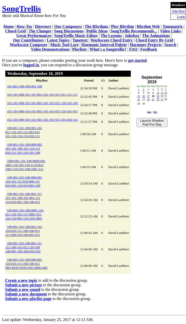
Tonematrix (173, 26)
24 (148, 99)
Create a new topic (21, 280)
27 (162, 99)
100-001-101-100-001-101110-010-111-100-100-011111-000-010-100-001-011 (23, 231)
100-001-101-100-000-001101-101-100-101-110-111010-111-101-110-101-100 (23, 148)
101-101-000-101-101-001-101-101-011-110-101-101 (42, 103)
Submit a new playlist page (28, 298)
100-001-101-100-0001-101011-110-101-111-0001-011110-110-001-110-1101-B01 (24, 214)
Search (170, 45)
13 (162, 92)
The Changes (40, 31)
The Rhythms (96, 26)
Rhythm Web (148, 26)
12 (158, 92)
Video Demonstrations (50, 49)
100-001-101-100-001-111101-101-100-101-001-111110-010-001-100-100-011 (23, 198)
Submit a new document (26, 294)
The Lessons (111, 35)
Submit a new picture (23, 285)
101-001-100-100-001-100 (24, 86)
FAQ (133, 49)
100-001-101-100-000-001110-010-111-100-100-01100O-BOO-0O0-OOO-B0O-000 (26, 264)
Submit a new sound (22, 289)
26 (158, 99)
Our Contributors (28, 40)
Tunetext (80, 40)
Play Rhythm (122, 26)
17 (148, 96)
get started (137, 60)
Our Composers (68, 26)
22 (138, 99)
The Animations (156, 35)
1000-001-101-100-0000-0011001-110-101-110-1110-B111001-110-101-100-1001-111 (25, 165)
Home (8, 26)
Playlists (79, 49)
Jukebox (132, 35)
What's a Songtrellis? (107, 49)
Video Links (170, 31)
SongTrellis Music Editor (76, 35)
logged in (31, 65)
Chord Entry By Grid (154, 40)
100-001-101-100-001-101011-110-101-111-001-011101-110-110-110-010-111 (23, 132)
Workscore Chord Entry (111, 40)
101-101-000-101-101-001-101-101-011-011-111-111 (42, 94)
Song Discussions (68, 31)
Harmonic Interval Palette (104, 45)
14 (165, 92)
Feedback (148, 49)
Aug (149, 112)
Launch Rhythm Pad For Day (152, 122)
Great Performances (34, 35)
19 (158, 96)
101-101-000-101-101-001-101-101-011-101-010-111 (42, 120)
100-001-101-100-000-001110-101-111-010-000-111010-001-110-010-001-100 (23, 181)
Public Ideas (97, 31)
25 (153, 99)
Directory (43, 26)
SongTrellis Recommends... (133, 31)
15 (138, 96)
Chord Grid (15, 31)
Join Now (178, 11)
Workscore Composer (29, 45)
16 (143, 96)
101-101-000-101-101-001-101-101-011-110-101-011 (42, 111)
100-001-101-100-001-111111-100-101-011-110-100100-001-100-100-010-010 (23, 247)
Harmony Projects (145, 45)
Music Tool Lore (64, 45)
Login (181, 16)
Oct (155, 112)
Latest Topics (58, 40)
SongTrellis (21, 8)
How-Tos (24, 26)
